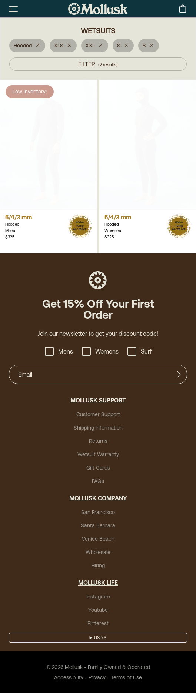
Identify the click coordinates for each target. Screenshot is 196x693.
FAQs (98, 481)
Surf (139, 351)
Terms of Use (126, 677)
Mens (59, 351)
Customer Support (98, 414)
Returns (98, 441)
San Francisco (98, 512)
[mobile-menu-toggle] (13, 8)
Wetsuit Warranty (98, 454)
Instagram (98, 597)
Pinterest (98, 623)
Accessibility (68, 677)
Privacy (97, 677)
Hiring (98, 565)
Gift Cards (98, 468)
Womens (100, 351)
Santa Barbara (98, 525)
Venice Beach (98, 539)
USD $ (100, 637)
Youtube (98, 610)
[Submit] (179, 374)
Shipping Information (98, 428)
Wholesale (98, 552)
